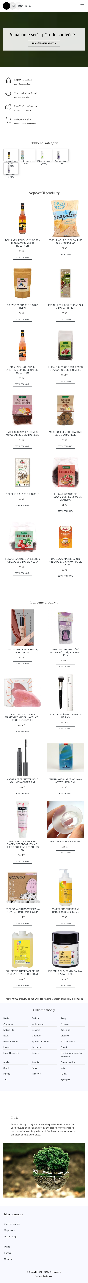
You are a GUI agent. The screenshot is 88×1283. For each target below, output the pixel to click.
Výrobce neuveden (41, 1041)
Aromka (36, 1062)
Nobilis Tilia (8, 1030)
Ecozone (65, 1024)
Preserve (36, 1074)
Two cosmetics (68, 1062)
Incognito (36, 1047)
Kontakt (7, 1253)
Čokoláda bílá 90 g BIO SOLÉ (22, 494)
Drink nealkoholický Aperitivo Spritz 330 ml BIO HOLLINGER (23, 370)
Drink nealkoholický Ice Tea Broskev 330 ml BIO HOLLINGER (22, 243)
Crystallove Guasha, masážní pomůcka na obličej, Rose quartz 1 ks (22, 717)
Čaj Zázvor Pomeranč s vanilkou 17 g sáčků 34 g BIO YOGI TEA (65, 562)
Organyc (65, 1036)
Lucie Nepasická (11, 1053)
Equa (5, 1036)
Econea (36, 1053)
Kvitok (64, 1074)
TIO (5, 1079)
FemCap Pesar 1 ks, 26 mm (65, 841)
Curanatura (8, 1024)
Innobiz (6, 1074)
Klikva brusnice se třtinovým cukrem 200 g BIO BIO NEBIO (65, 497)
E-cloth (35, 1018)
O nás (7, 1247)
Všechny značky (12, 1224)
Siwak (6, 1068)
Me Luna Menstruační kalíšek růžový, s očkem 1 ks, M (65, 652)
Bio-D (6, 1018)
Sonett (64, 1047)
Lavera (6, 1047)
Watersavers (38, 1024)
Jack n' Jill (66, 1030)
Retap (64, 1018)
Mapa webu (9, 1230)
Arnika (6, 1062)
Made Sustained (11, 1041)
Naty (63, 1068)
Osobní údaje (10, 1236)
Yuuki (35, 1068)
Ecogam (36, 1030)
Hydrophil (65, 1079)
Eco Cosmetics (68, 1041)
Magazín (8, 1259)
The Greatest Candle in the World (72, 1055)
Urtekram (36, 1036)
